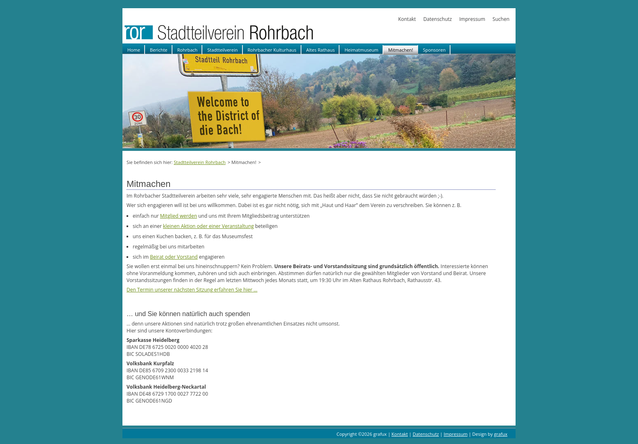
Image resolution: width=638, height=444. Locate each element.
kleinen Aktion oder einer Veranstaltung (208, 226)
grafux (500, 434)
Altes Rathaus (320, 50)
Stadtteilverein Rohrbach (200, 162)
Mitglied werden (178, 215)
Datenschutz (437, 19)
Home (133, 50)
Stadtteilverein (222, 50)
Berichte (158, 50)
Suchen (501, 19)
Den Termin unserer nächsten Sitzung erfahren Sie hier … (192, 289)
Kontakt (407, 19)
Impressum (472, 19)
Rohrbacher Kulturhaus (272, 50)
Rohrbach (187, 50)
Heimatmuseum (361, 50)
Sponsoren (434, 50)
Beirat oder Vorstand (173, 256)
